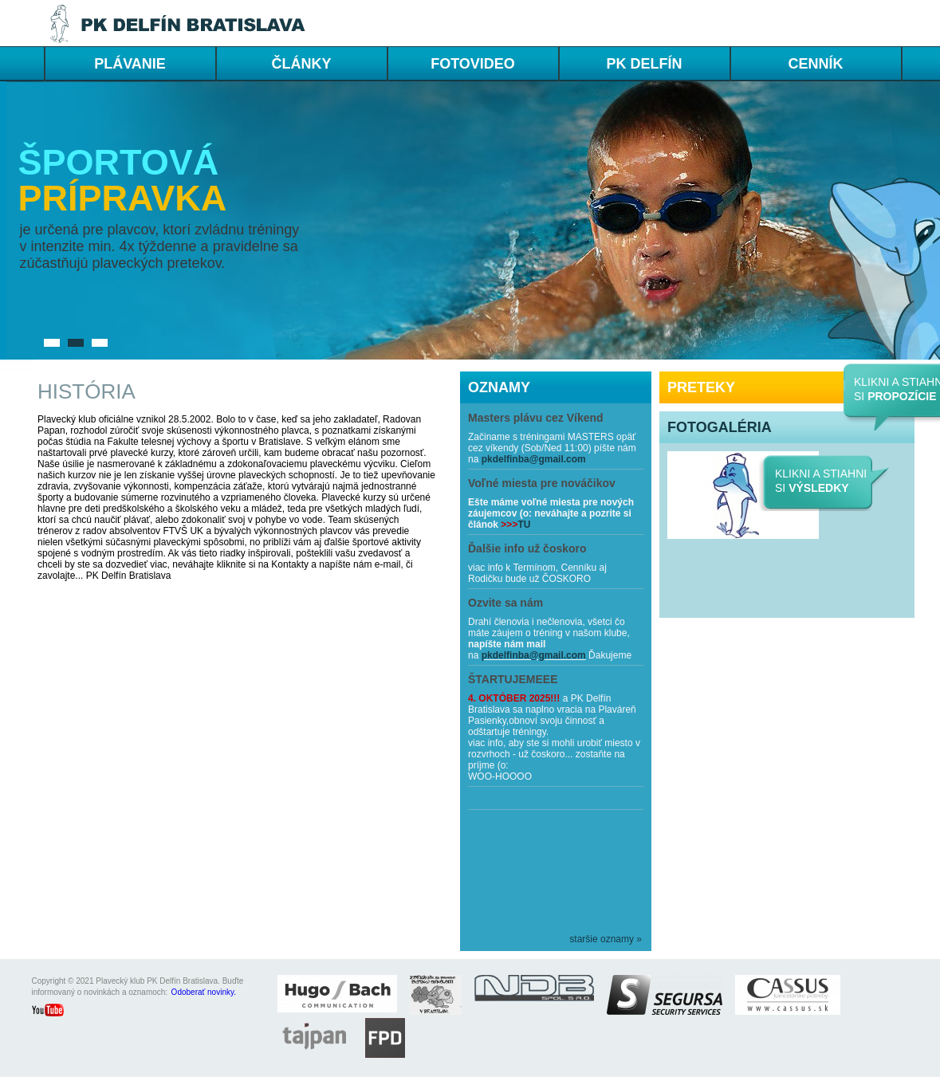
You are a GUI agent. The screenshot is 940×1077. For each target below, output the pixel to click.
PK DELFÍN (644, 64)
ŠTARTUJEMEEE (513, 679)
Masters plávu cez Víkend (536, 417)
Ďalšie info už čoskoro (527, 548)
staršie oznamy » (605, 939)
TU (523, 524)
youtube (56, 1012)
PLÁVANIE (130, 64)
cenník (815, 64)
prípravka (122, 198)
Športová (118, 162)
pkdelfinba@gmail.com (534, 459)
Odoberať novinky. (203, 992)
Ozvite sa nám (505, 602)
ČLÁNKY (302, 64)
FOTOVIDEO (473, 64)
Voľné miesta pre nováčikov (542, 483)
